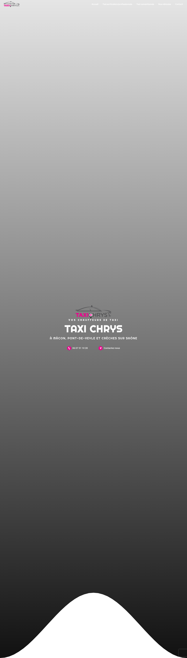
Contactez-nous (109, 348)
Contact (179, 4)
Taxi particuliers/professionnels (117, 4)
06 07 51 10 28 (77, 348)
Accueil (95, 4)
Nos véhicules (164, 4)
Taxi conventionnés (145, 4)
